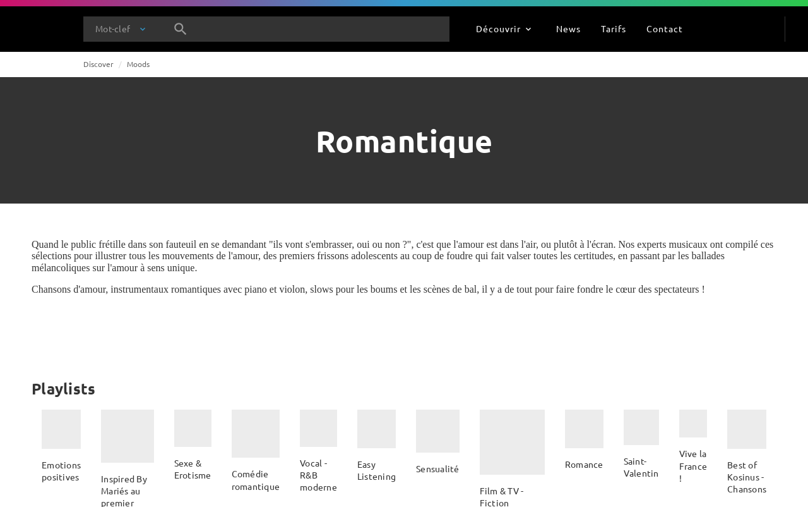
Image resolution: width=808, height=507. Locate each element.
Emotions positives (61, 470)
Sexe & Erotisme (192, 468)
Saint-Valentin (641, 467)
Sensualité (438, 468)
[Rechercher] (180, 29)
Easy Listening (376, 470)
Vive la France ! (693, 466)
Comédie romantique (256, 479)
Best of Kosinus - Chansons (746, 477)
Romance (584, 464)
